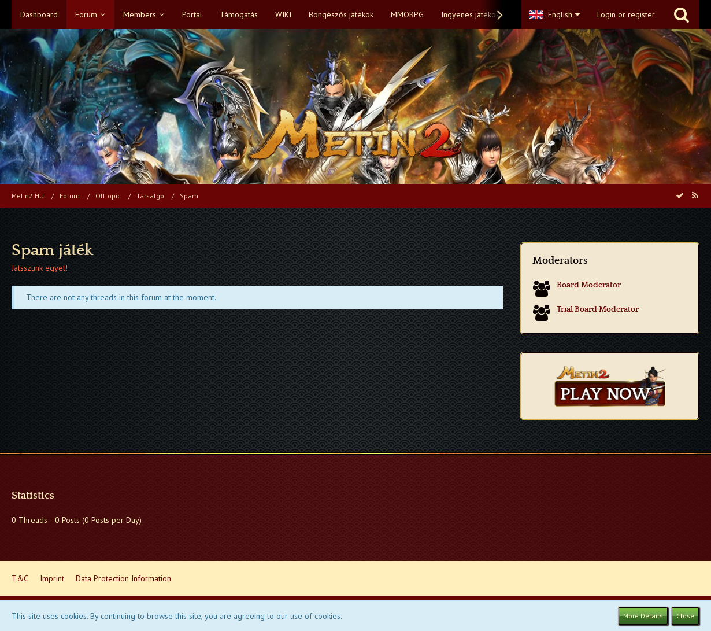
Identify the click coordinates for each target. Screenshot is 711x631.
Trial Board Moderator (598, 309)
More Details (643, 615)
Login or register (626, 14)
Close (685, 615)
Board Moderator (589, 285)
